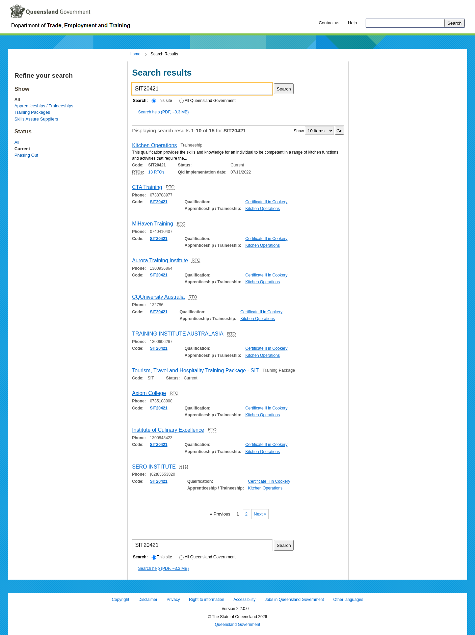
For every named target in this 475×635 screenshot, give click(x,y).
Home (135, 54)
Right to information (206, 599)
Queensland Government (237, 625)
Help (352, 22)
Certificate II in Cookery (266, 202)
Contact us (329, 22)
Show (299, 131)
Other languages (348, 599)
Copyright (120, 599)
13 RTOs (156, 172)
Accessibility (244, 599)
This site (162, 100)
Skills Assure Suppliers (36, 119)
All (17, 142)
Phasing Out (26, 155)
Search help (163, 112)
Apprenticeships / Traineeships (44, 105)
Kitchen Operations (262, 208)
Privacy (173, 599)
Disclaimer (147, 599)
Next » (260, 514)
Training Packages (32, 112)
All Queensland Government (207, 100)
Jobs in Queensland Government (294, 599)
